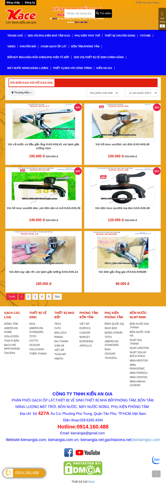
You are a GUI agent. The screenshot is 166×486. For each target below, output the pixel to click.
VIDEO (11, 46)
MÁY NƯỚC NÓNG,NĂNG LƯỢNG (27, 68)
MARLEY (85, 337)
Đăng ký (30, 2)
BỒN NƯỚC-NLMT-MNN (138, 315)
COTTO (33, 340)
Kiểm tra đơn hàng (146, 2)
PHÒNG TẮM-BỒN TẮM (89, 315)
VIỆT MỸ (59, 350)
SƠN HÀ (59, 345)
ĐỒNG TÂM (11, 323)
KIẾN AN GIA (104, 68)
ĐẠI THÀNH (61, 341)
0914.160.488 (27, 473)
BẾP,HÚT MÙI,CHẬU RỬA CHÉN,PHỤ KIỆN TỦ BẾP (38, 57)
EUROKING (86, 341)
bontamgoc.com (146, 440)
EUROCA (85, 328)
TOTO (32, 336)
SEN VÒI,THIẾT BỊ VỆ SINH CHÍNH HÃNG (99, 57)
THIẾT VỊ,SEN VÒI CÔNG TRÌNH (72, 68)
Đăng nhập (13, 2)
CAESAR (85, 332)
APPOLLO (86, 345)
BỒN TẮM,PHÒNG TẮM (85, 46)
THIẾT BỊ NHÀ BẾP (64, 315)
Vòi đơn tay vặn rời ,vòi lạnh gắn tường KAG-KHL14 (43, 271)
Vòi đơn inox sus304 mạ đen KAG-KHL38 (122, 208)
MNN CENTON (138, 377)
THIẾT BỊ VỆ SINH (37, 315)
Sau (57, 296)
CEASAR (34, 345)
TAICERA (9, 353)
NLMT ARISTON (139, 348)
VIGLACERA (11, 336)
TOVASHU (111, 358)
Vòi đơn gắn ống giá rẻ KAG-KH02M (122, 271)
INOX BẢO (111, 328)
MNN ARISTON (139, 360)
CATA (57, 328)
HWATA (58, 358)
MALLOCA (60, 332)
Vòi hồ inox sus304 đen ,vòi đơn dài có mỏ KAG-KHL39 (43, 208)
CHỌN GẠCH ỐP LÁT (54, 46)
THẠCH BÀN (11, 340)
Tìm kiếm (103, 13)
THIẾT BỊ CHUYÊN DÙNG (120, 35)
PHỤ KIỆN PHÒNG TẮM (114, 315)
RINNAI (58, 337)
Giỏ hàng (162, 19)
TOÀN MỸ (60, 354)
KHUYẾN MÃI (28, 46)
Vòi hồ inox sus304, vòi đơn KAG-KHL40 (122, 144)
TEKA (57, 323)
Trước (11, 296)
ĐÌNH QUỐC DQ (114, 323)
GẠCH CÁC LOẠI (12, 315)
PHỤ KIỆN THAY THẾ (87, 35)
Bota (91, 481)
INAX (32, 323)
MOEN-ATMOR (113, 332)
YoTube (145, 35)
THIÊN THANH (37, 353)
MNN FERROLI (139, 372)
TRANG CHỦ (15, 35)
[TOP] (156, 473)
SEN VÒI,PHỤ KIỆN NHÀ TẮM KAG (48, 35)
